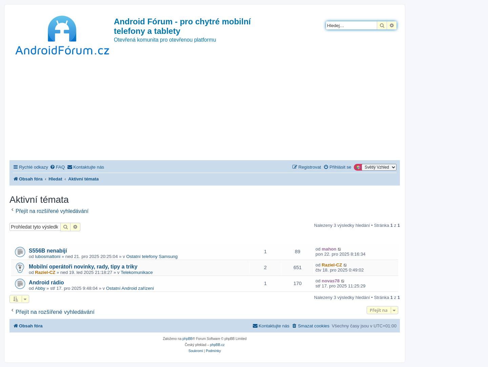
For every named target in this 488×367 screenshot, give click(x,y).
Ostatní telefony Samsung (152, 256)
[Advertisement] (204, 109)
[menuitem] (57, 167)
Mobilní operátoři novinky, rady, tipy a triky (83, 266)
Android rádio (46, 282)
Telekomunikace (137, 272)
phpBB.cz (217, 345)
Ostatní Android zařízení (130, 288)
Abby (40, 288)
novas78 (331, 280)
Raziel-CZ (45, 272)
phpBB (187, 339)
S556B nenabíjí (48, 251)
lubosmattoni (47, 256)
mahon (329, 249)
